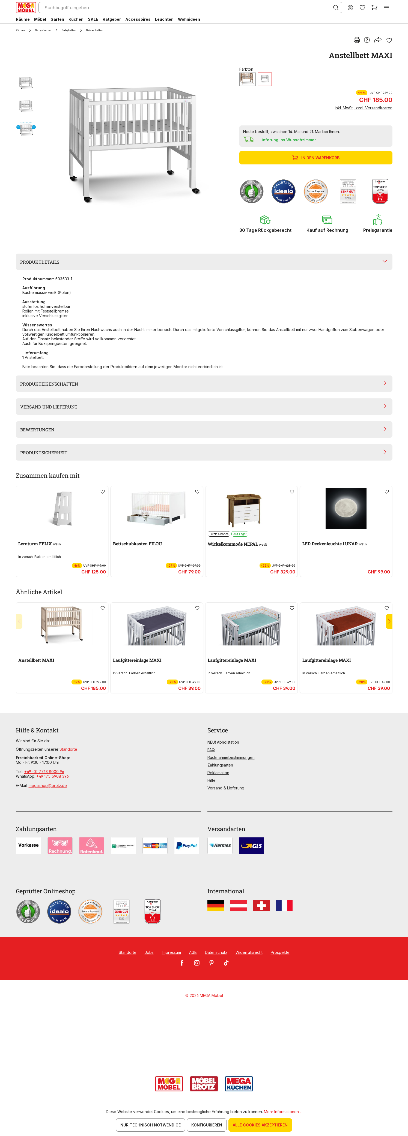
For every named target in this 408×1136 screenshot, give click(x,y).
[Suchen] (336, 7)
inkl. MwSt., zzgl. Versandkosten (363, 108)
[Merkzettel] (362, 7)
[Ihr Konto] (350, 7)
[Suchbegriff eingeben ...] (190, 7)
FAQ (211, 749)
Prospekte (280, 952)
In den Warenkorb (316, 157)
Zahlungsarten (220, 765)
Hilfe (211, 780)
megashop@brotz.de (48, 785)
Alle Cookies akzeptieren (260, 1125)
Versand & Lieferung (225, 788)
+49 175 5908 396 (52, 776)
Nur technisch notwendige (150, 1125)
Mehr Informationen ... (283, 1111)
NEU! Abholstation (223, 742)
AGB (193, 952)
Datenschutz (216, 952)
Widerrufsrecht (249, 952)
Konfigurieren (206, 1125)
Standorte (68, 749)
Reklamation (218, 772)
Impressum (171, 952)
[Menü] (386, 7)
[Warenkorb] (374, 7)
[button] (265, 223)
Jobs (149, 952)
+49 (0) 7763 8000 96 (44, 771)
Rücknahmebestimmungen (231, 757)
